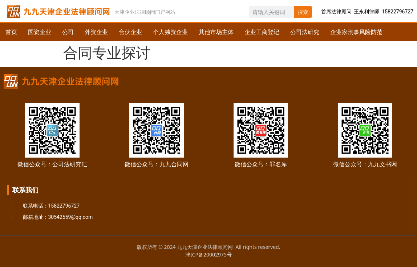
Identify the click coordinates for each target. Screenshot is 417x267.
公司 (68, 32)
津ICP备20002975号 (208, 254)
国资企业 (39, 32)
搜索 (303, 12)
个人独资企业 (170, 32)
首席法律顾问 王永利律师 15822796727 (367, 11)
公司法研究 (304, 32)
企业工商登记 (261, 32)
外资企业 (96, 32)
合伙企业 (130, 32)
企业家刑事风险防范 (356, 32)
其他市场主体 (216, 32)
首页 (11, 32)
